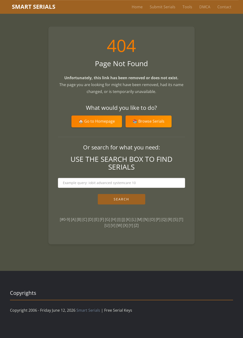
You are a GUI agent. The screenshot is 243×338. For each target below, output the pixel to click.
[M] (139, 219)
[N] (146, 219)
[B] (79, 219)
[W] (119, 225)
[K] (128, 219)
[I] (119, 219)
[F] (102, 219)
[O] (152, 219)
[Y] (131, 225)
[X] (125, 225)
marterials (33, 6)
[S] (175, 219)
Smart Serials (88, 310)
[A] (73, 219)
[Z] (136, 225)
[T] (181, 219)
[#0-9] (65, 219)
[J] (123, 219)
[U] (107, 225)
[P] (158, 219)
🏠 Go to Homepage (97, 121)
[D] (90, 219)
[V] (113, 225)
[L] (133, 219)
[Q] (164, 219)
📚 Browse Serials (148, 121)
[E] (96, 219)
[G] (107, 219)
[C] (84, 219)
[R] (170, 219)
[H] (113, 219)
